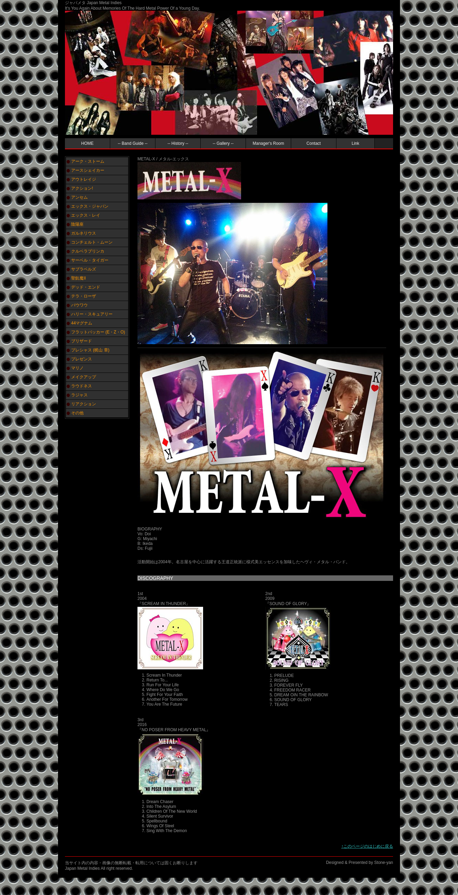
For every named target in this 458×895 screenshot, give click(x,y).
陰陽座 (77, 224)
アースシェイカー (87, 170)
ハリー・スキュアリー (92, 314)
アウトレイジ (83, 179)
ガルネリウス (83, 233)
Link (355, 143)
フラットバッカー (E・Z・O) (98, 332)
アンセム (79, 197)
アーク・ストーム (87, 161)
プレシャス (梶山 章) (90, 350)
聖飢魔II (78, 278)
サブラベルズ (83, 269)
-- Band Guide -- (132, 143)
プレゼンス (81, 359)
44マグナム (81, 323)
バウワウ (79, 305)
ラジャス (79, 395)
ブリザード (81, 341)
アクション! (82, 188)
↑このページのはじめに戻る (367, 846)
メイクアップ (83, 377)
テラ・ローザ (83, 296)
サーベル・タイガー (89, 260)
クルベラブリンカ (87, 251)
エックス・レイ (85, 215)
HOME (87, 143)
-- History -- (178, 143)
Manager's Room (268, 143)
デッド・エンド (85, 287)
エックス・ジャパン (89, 206)
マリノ (77, 368)
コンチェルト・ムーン (92, 242)
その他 (77, 413)
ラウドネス (81, 386)
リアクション (83, 404)
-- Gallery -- (223, 143)
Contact (313, 143)
